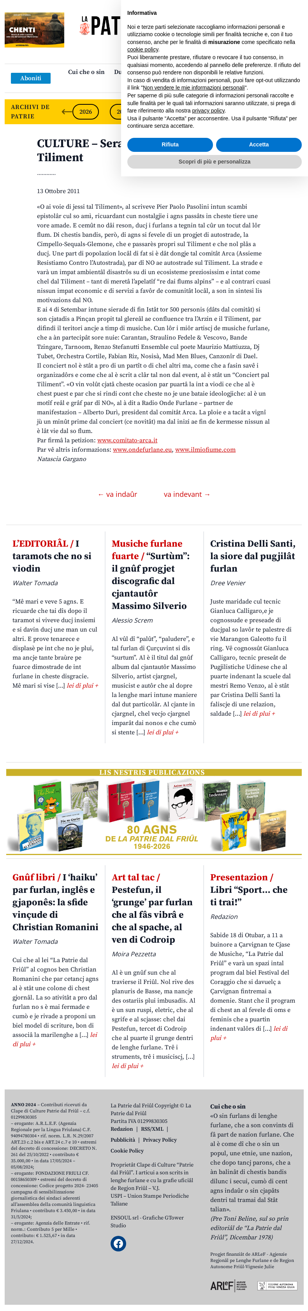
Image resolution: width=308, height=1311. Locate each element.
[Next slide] (291, 112)
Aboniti (30, 78)
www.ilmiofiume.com (205, 450)
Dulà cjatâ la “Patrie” (143, 72)
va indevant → (187, 494)
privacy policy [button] (208, 1245)
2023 (198, 112)
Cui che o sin (86, 72)
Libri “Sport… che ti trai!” (249, 890)
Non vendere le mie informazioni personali (194, 1222)
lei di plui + (82, 686)
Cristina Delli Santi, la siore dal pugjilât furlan (253, 556)
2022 (235, 112)
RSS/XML (152, 1129)
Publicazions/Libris (209, 72)
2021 (272, 112)
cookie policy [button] (142, 1184)
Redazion (122, 1129)
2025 (123, 112)
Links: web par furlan (152, 84)
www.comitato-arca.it (127, 440)
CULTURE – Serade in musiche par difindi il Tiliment (151, 150)
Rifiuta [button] (170, 1279)
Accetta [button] (259, 1279)
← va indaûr (118, 494)
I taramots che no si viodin (52, 556)
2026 (85, 112)
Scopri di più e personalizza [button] (214, 1296)
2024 (160, 112)
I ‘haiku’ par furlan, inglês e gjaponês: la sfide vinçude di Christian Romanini (55, 902)
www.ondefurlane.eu (142, 450)
